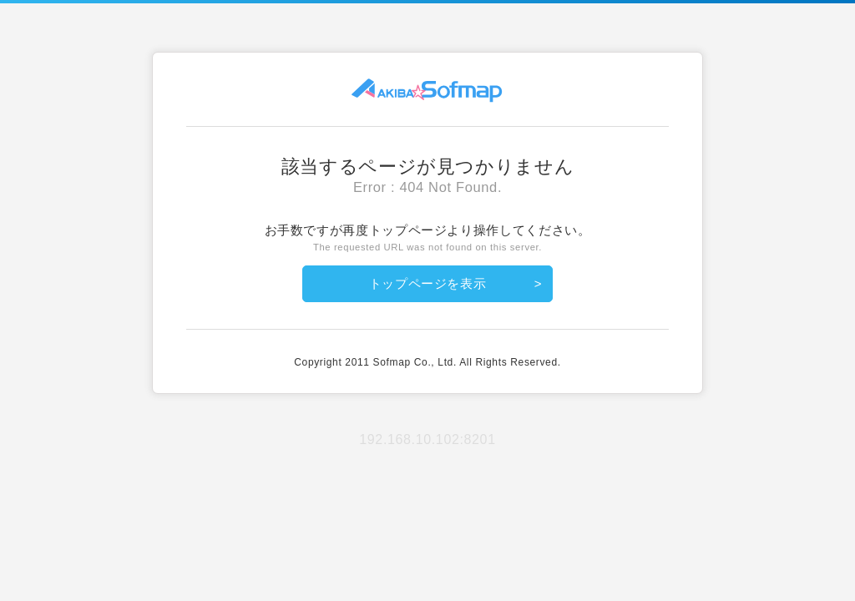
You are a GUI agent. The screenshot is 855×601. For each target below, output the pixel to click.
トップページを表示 (428, 283)
